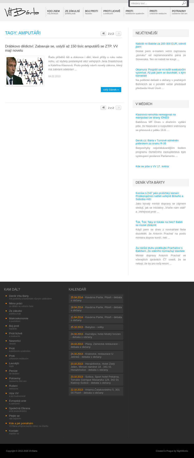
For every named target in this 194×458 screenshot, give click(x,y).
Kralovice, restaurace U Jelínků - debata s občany (92, 355)
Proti (135, 12)
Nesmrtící (15, 342)
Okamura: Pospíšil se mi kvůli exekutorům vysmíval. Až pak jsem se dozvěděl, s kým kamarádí (161, 72)
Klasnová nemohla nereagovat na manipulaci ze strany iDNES (156, 116)
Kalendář (77, 289)
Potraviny (179, 12)
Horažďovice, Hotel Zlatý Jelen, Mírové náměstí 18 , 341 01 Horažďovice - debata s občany (93, 366)
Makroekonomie (18, 319)
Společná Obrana (19, 409)
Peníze (14, 372)
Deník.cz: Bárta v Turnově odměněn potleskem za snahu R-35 (157, 142)
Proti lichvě (111, 12)
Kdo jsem (53, 12)
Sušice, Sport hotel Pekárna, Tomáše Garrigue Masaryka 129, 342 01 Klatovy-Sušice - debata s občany (95, 379)
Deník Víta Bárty (150, 182)
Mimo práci (21, 304)
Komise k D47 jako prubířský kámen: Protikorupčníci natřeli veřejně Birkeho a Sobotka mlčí (159, 196)
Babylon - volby (94, 327)
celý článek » (111, 89)
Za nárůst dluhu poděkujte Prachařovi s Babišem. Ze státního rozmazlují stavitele (160, 249)
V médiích (144, 104)
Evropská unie (17, 402)
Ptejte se (15, 417)
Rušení (13, 387)
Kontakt (14, 432)
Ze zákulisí (72, 12)
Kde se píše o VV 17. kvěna (152, 166)
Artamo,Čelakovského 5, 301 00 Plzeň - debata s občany (95, 391)
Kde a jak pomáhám (28, 424)
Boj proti (91, 12)
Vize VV (17, 394)
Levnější (14, 364)
